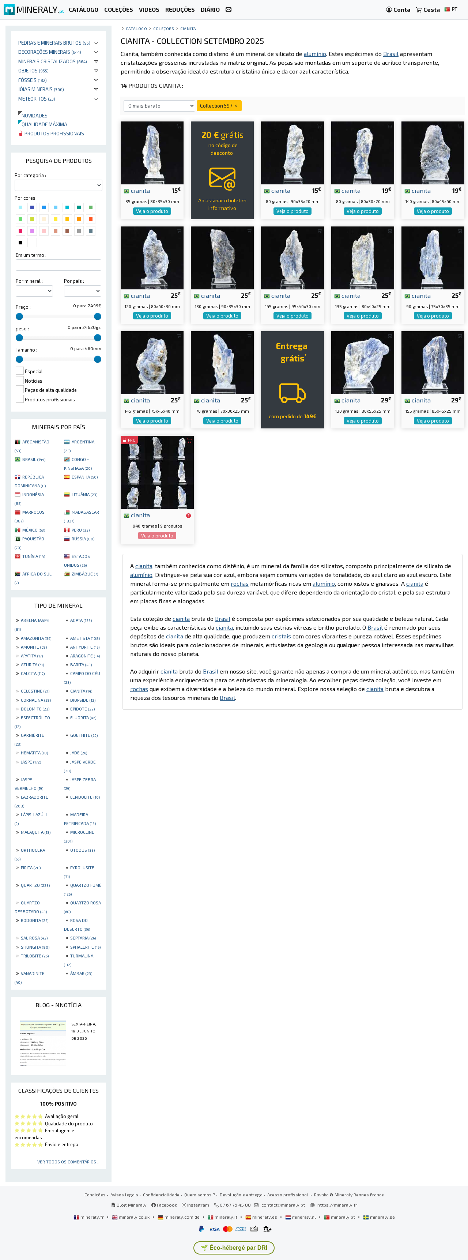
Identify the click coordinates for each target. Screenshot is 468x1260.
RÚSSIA (83, 538)
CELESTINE (35, 690)
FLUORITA (83, 717)
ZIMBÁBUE (85, 573)
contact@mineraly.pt (283, 1204)
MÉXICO (33, 529)
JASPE (31, 761)
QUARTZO (35, 885)
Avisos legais (124, 1194)
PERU (81, 529)
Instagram (195, 1204)
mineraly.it (223, 1216)
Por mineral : (29, 281)
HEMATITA (34, 752)
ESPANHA (85, 476)
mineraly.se (379, 1216)
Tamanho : (26, 350)
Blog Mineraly (129, 1204)
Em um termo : (31, 255)
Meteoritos (36, 98)
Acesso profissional (288, 1194)
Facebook (164, 1204)
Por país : (74, 281)
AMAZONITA (36, 638)
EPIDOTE (82, 708)
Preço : (23, 307)
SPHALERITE (85, 946)
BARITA (81, 664)
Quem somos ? (199, 1194)
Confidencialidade (161, 1194)
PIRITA (31, 867)
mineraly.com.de (179, 1216)
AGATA (81, 620)
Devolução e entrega (241, 1194)
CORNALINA (36, 699)
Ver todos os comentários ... (69, 1161)
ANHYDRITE (84, 646)
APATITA (32, 655)
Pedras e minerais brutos (54, 43)
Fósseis (32, 80)
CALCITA (33, 673)
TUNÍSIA (33, 556)
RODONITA (34, 920)
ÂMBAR (81, 973)
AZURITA (32, 664)
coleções (163, 28)
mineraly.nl (301, 1216)
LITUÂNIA (84, 494)
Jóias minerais (41, 89)
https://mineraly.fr (337, 1204)
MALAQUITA (35, 832)
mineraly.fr (89, 1216)
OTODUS (82, 849)
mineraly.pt (340, 1216)
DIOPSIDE (82, 699)
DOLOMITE (35, 708)
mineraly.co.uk (131, 1216)
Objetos (33, 70)
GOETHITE (84, 735)
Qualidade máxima (42, 124)
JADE (78, 752)
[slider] (19, 316)
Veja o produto (152, 211)
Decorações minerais (49, 52)
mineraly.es (261, 1216)
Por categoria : (30, 175)
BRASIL (33, 459)
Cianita (188, 28)
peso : (22, 328)
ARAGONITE (85, 655)
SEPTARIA (83, 937)
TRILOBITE (35, 955)
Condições (95, 1194)
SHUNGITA (35, 946)
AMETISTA (85, 638)
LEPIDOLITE (85, 796)
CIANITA (81, 690)
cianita (137, 190)
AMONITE (34, 646)
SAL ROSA (34, 937)
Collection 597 (219, 105)
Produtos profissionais (51, 133)
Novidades (33, 115)
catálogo (136, 28)
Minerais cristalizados (52, 61)
